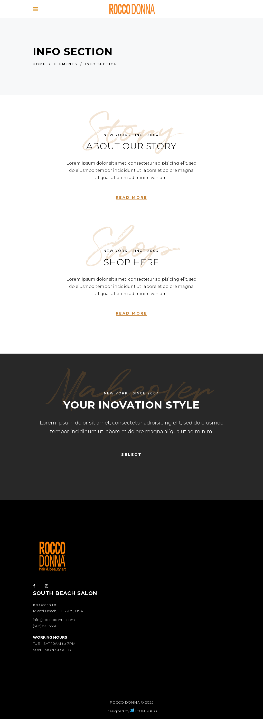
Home (39, 64)
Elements (65, 64)
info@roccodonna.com (54, 619)
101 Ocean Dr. (45, 604)
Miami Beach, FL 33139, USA (58, 611)
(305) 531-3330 (45, 625)
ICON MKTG (143, 711)
